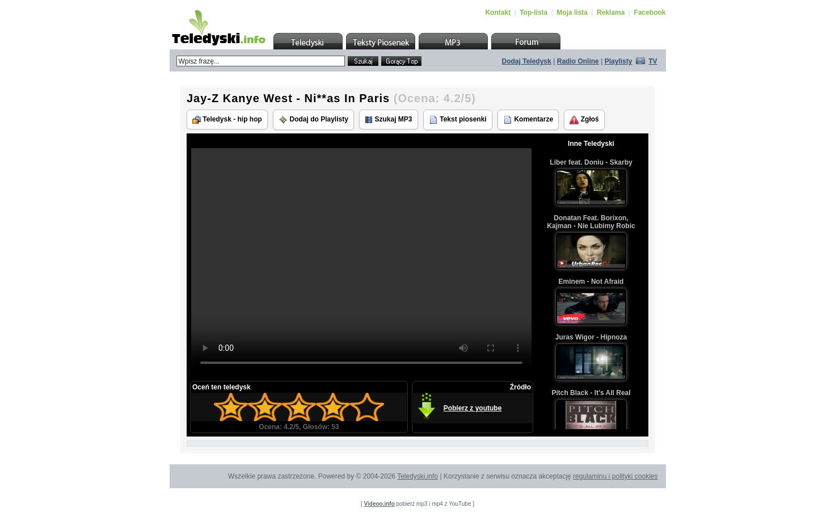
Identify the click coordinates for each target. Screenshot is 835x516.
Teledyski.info (417, 476)
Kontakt (498, 12)
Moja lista (572, 12)
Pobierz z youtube (473, 408)
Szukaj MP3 (388, 119)
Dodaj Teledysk (526, 61)
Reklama (611, 12)
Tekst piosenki (458, 119)
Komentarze (528, 119)
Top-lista (533, 12)
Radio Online (578, 61)
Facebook (649, 12)
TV (652, 61)
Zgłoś (584, 119)
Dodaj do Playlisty (313, 119)
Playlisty (618, 61)
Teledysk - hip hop (227, 119)
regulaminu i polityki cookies (615, 476)
